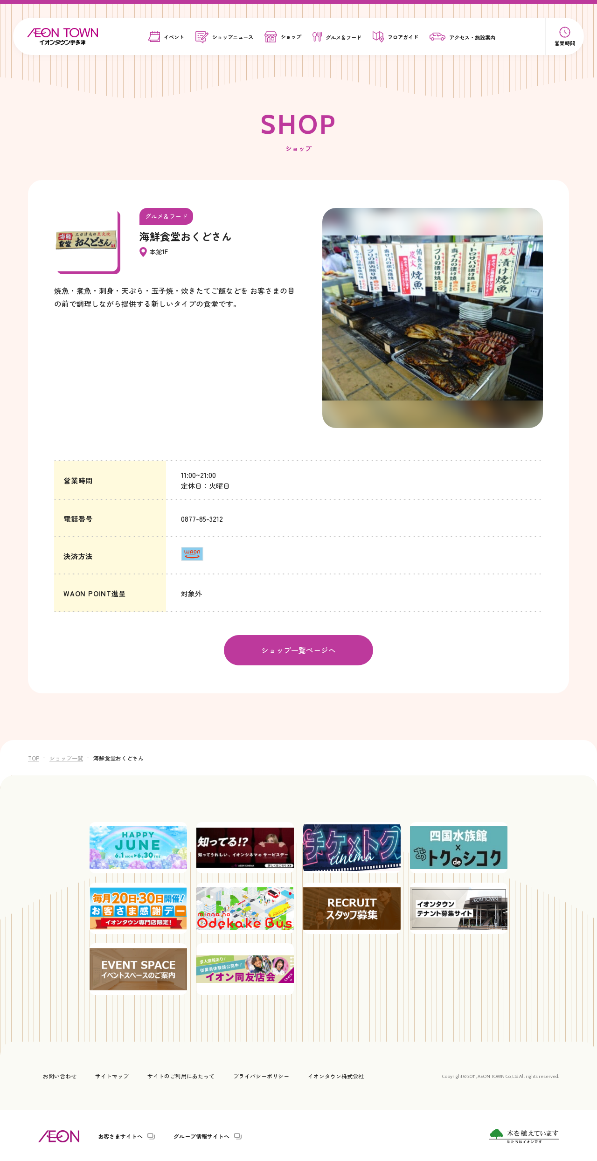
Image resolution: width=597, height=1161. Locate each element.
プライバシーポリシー (261, 1074)
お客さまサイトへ (120, 1135)
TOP (33, 757)
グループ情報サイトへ (201, 1135)
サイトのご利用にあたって (181, 1074)
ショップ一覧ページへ (298, 649)
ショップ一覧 (66, 757)
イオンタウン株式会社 (336, 1074)
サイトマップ (112, 1074)
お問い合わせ (59, 1074)
